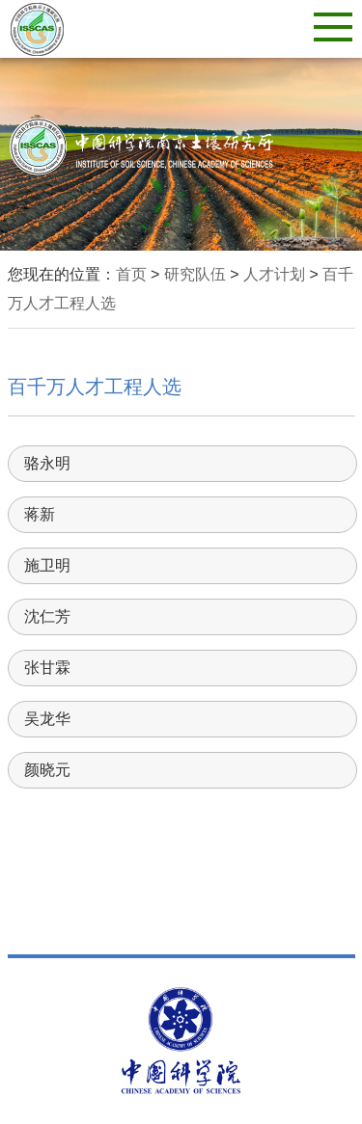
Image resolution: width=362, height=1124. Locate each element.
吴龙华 (47, 718)
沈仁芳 (47, 616)
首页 (131, 274)
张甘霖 (47, 667)
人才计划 (274, 274)
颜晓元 (47, 770)
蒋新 (39, 514)
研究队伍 (195, 274)
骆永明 (47, 463)
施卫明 (47, 565)
